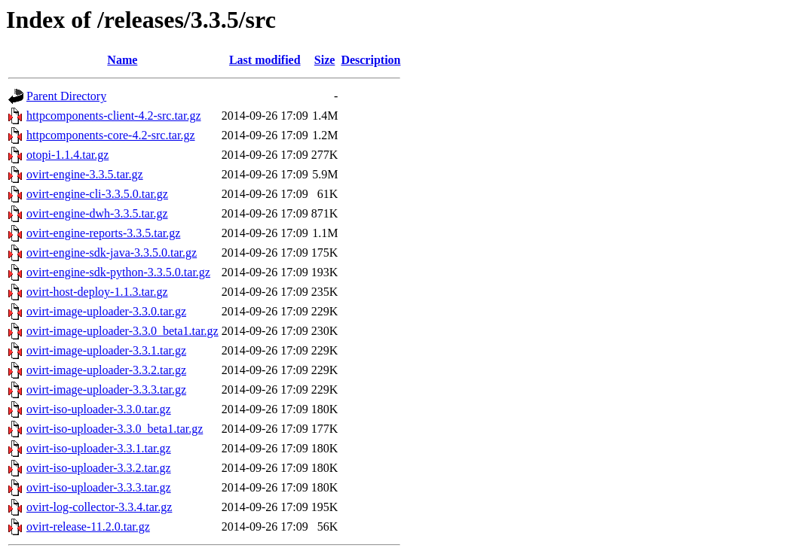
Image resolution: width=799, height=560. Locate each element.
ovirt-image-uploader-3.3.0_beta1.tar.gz (122, 330)
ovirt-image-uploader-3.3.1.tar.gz (106, 350)
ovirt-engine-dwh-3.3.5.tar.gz (97, 213)
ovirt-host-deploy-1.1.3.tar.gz (97, 291)
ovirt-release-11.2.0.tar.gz (88, 526)
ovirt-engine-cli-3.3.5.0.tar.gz (97, 193)
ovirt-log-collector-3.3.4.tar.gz (99, 507)
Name (122, 59)
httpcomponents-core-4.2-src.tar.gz (110, 135)
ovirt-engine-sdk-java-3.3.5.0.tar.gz (111, 252)
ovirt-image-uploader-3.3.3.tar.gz (106, 389)
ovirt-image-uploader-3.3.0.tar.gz (106, 311)
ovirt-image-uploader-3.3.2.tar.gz (106, 370)
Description (370, 59)
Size (324, 59)
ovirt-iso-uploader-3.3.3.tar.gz (98, 487)
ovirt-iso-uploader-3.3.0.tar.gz (98, 409)
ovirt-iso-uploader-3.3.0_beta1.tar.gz (114, 428)
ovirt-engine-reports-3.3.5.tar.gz (103, 233)
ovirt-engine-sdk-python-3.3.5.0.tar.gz (118, 272)
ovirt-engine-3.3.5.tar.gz (84, 174)
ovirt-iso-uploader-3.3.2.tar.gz (98, 467)
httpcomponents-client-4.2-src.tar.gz (113, 115)
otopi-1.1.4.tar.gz (67, 154)
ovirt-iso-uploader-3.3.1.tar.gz (98, 448)
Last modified (265, 59)
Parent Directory (66, 96)
